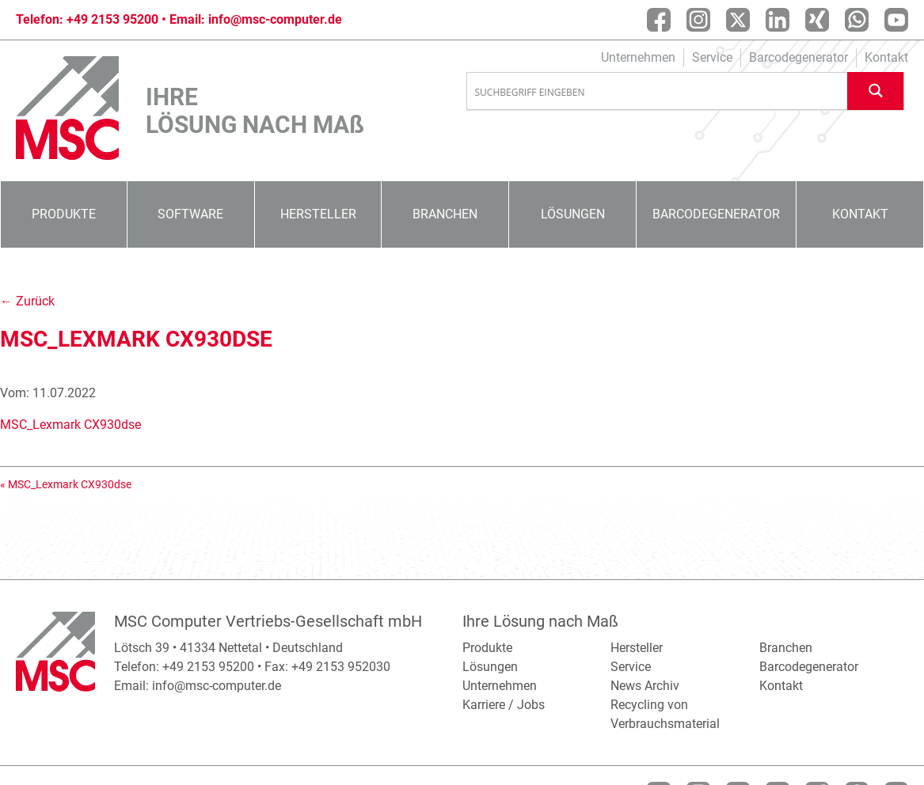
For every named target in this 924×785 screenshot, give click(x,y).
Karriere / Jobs (503, 704)
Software (190, 214)
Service (712, 57)
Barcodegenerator (798, 57)
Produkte (64, 214)
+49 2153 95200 (112, 19)
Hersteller (318, 214)
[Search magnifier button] (875, 90)
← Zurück (27, 301)
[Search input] (658, 92)
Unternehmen (638, 57)
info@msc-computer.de (275, 19)
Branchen (445, 214)
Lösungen (573, 214)
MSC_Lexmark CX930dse (70, 424)
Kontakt (886, 57)
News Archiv (644, 685)
